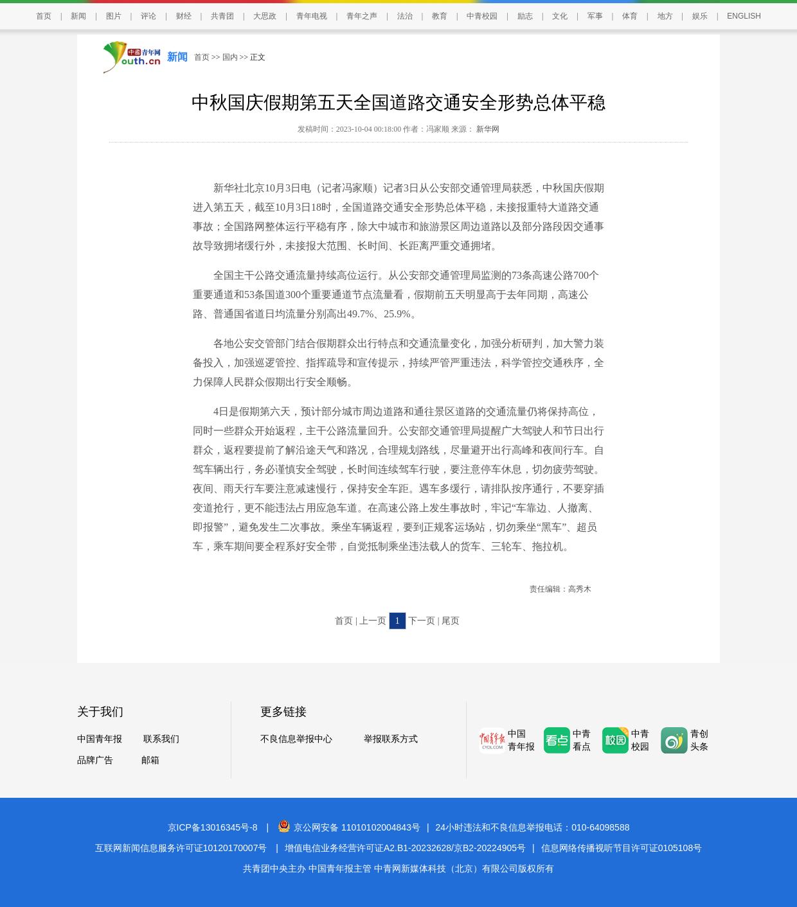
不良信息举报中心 (296, 739)
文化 (560, 16)
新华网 (486, 129)
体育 (630, 16)
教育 (439, 16)
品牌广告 (95, 760)
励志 (525, 16)
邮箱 (150, 760)
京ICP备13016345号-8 (213, 827)
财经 (184, 16)
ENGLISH (744, 16)
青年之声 (361, 16)
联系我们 (161, 739)
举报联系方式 (391, 739)
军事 (595, 16)
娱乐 (700, 16)
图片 (113, 16)
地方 (665, 16)
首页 (43, 16)
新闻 (78, 16)
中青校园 (482, 16)
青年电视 (311, 16)
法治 (405, 16)
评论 (148, 16)
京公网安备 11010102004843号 (349, 827)
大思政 (264, 16)
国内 (230, 57)
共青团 (222, 16)
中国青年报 (99, 739)
